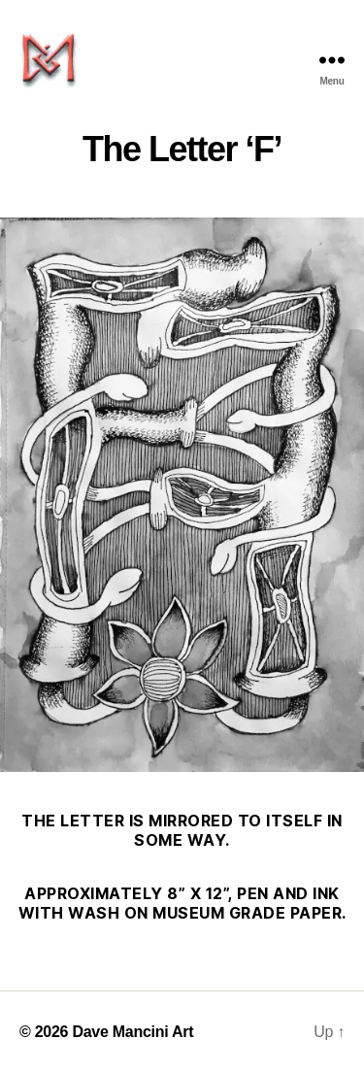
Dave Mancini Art (132, 1031)
